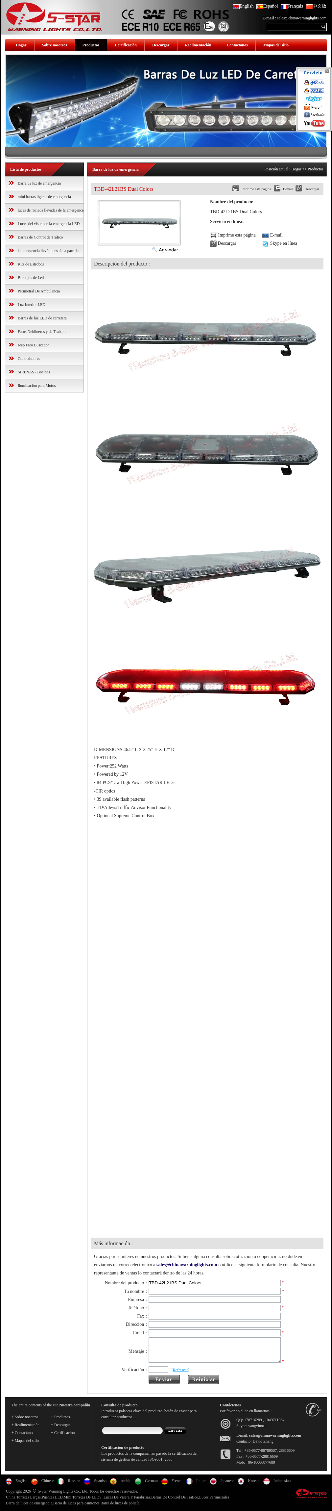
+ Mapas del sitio (25, 1445)
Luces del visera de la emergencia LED (49, 223)
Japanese (227, 1485)
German (151, 1485)
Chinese (47, 1485)
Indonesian (282, 1485)
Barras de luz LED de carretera (42, 318)
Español (267, 6)
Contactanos (237, 45)
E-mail (288, 189)
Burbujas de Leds (31, 277)
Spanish (100, 1485)
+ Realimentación (25, 1429)
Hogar (21, 45)
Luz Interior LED (31, 304)
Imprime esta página (256, 189)
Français (292, 6)
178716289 (253, 1424)
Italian (201, 1485)
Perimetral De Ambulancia (39, 291)
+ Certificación (63, 1437)
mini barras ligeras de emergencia (44, 196)
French (177, 1485)
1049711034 (275, 1424)
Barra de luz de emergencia (39, 183)
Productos (91, 45)
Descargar (161, 45)
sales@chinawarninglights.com (301, 18)
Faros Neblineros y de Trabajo (41, 331)
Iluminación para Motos (37, 385)
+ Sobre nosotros (25, 1421)
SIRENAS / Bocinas (34, 372)
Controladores (29, 358)
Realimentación (198, 45)
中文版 (316, 6)
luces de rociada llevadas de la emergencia (51, 210)
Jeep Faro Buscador (33, 345)
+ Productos (60, 1421)
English (243, 6)
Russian (74, 1485)
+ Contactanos (23, 1437)
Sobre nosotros (54, 45)
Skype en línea (283, 243)
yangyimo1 (257, 1430)
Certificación (126, 45)
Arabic (125, 1485)
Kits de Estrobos (31, 264)
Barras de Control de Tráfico (40, 237)
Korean (253, 1485)
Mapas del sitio (276, 45)
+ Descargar (60, 1429)
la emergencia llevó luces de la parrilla (48, 250)
